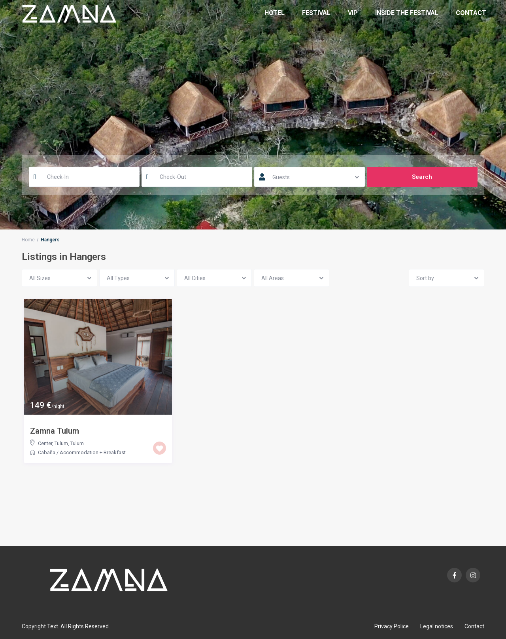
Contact (471, 13)
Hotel (274, 13)
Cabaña (46, 452)
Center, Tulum (53, 443)
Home (28, 240)
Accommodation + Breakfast (93, 452)
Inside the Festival (406, 13)
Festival (316, 13)
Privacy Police (391, 626)
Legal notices (436, 626)
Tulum (77, 443)
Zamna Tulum (54, 431)
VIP (353, 13)
